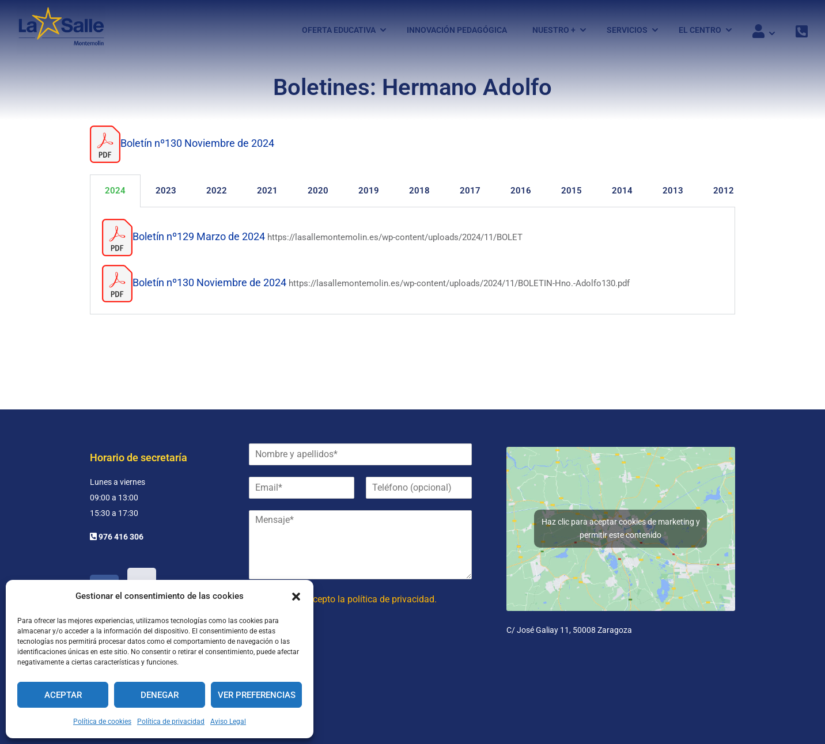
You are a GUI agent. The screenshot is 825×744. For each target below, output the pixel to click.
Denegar (160, 695)
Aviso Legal (228, 722)
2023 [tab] (166, 196)
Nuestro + (554, 30)
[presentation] (336, 663)
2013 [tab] (673, 196)
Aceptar (63, 695)
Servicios (627, 30)
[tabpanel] (412, 266)
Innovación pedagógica (457, 30)
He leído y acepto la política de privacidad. (351, 599)
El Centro (700, 30)
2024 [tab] (115, 196)
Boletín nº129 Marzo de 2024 (199, 242)
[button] (296, 596)
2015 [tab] (571, 196)
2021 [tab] (267, 196)
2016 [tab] (520, 196)
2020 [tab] (318, 196)
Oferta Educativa (339, 30)
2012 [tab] (723, 196)
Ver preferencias (257, 695)
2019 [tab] (368, 196)
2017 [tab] (470, 196)
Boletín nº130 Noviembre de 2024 (197, 149)
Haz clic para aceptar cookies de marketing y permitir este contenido (621, 528)
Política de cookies (102, 722)
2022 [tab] (216, 196)
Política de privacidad (171, 722)
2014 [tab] (622, 196)
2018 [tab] (419, 196)
